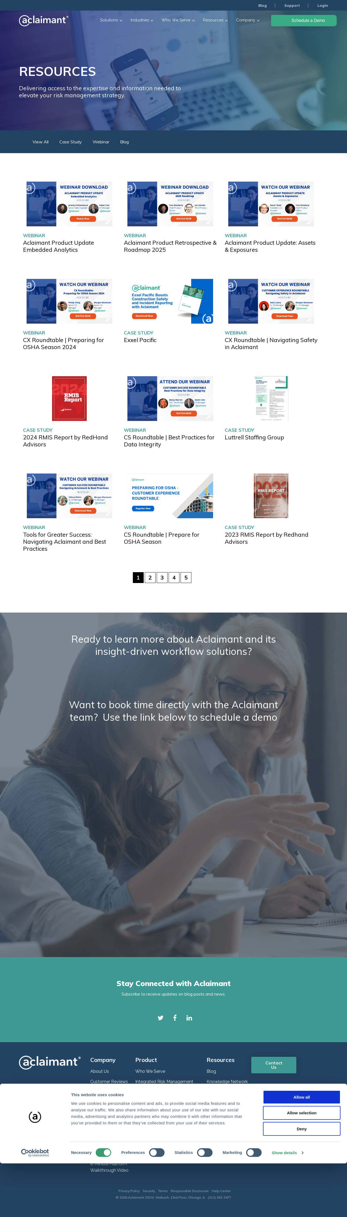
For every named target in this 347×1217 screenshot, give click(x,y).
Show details (284, 1206)
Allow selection (301, 1166)
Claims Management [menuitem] (156, 1102)
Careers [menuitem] (97, 1091)
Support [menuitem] (291, 5)
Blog (124, 141)
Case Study (138, 333)
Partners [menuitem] (98, 1112)
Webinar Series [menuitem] (221, 1091)
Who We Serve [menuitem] (150, 1071)
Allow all (302, 1150)
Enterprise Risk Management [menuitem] (163, 1091)
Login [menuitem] (322, 5)
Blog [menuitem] (261, 5)
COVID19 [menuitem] (216, 1112)
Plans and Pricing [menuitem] (107, 1133)
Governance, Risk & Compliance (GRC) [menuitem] (167, 1115)
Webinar (34, 235)
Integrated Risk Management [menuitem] (164, 1081)
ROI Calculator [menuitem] (105, 1122)
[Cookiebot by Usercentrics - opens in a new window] (35, 1206)
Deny (302, 1182)
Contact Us (273, 1065)
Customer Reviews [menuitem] (109, 1081)
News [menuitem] (96, 1102)
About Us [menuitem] (99, 1071)
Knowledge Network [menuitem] (227, 1081)
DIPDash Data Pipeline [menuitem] (157, 1129)
